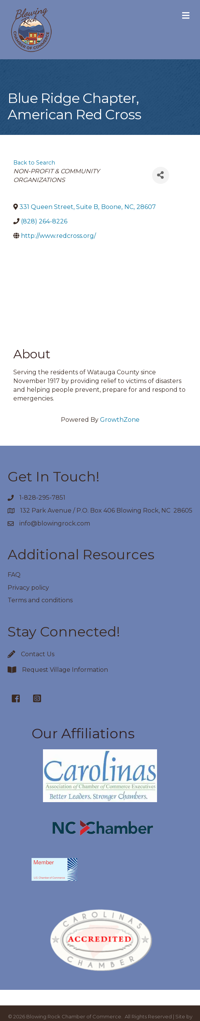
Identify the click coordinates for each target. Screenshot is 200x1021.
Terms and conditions (40, 600)
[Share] (160, 175)
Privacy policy (28, 587)
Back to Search (34, 162)
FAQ (14, 574)
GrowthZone (120, 419)
